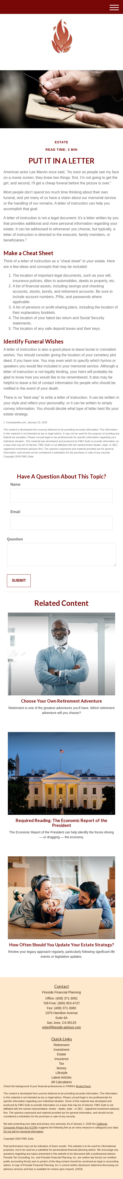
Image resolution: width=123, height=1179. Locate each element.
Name (15, 484)
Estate (61, 1054)
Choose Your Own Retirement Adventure (61, 701)
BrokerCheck (83, 1086)
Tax (61, 1063)
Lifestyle (61, 1073)
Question (15, 539)
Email (15, 512)
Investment (61, 1049)
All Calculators (61, 1082)
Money (61, 1068)
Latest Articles (61, 1077)
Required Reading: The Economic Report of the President (61, 823)
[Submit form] (19, 580)
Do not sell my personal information (23, 1131)
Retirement (61, 1045)
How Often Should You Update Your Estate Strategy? (61, 944)
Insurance (61, 1059)
